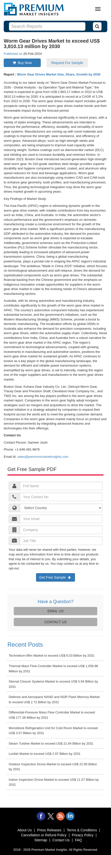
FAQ (78, 840)
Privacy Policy (82, 835)
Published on (13, 54)
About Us (24, 830)
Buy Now (22, 63)
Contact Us (61, 840)
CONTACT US (55, 622)
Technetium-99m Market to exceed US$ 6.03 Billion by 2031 (51, 655)
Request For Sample (67, 63)
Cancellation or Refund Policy (44, 835)
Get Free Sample (55, 577)
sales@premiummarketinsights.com (42, 457)
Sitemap (40, 840)
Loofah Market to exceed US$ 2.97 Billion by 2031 (44, 754)
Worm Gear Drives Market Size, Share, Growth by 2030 (58, 74)
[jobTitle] (61, 508)
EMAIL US (55, 611)
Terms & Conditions (82, 830)
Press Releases (49, 830)
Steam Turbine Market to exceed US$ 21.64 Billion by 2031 (51, 743)
